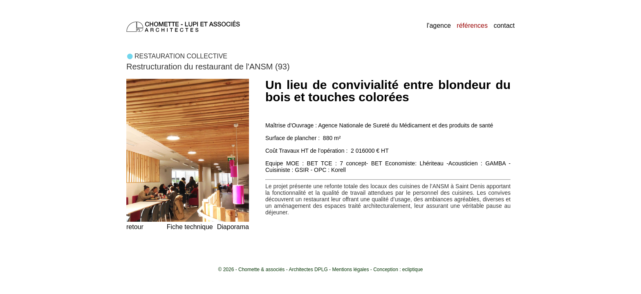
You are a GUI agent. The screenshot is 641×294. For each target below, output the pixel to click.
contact (504, 25)
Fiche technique (190, 226)
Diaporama (233, 226)
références (472, 25)
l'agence (439, 25)
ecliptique (412, 269)
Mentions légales (350, 269)
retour (134, 226)
